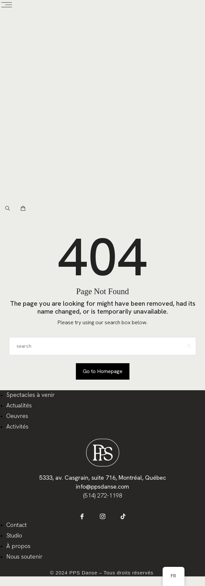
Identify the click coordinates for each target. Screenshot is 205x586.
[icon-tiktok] (123, 516)
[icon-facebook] (82, 516)
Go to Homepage (103, 371)
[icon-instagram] (102, 516)
